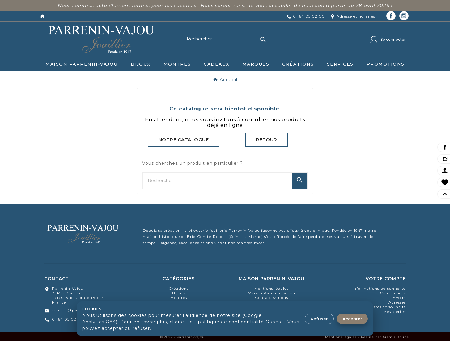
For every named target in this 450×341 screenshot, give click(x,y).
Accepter (352, 318)
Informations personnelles (379, 288)
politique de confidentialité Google (241, 322)
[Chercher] (220, 39)
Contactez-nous (271, 297)
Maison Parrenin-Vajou (271, 293)
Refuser (319, 318)
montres (178, 297)
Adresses (397, 302)
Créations (179, 288)
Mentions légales (271, 288)
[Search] (263, 39)
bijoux (178, 293)
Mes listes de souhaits (384, 307)
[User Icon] (388, 39)
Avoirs (399, 297)
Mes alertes (394, 311)
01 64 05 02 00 (68, 319)
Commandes (393, 293)
